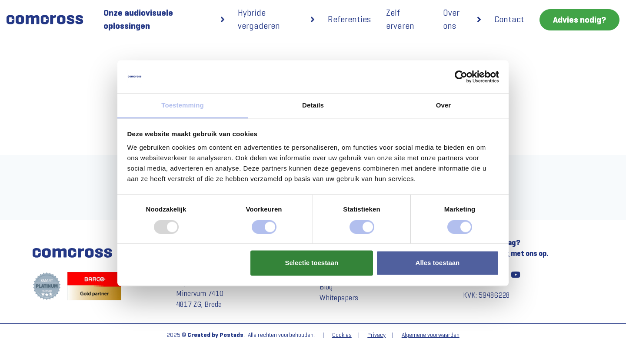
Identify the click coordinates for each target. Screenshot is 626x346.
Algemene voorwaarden (431, 335)
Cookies (342, 335)
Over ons (451, 19)
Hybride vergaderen (259, 19)
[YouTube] (515, 274)
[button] (222, 19)
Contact (509, 19)
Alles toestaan (438, 263)
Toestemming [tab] (182, 105)
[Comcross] (48, 19)
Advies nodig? (579, 19)
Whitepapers (339, 297)
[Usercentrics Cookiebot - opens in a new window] (461, 76)
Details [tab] (313, 105)
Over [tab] (443, 105)
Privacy (376, 335)
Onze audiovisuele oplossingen (138, 19)
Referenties (349, 19)
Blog (326, 287)
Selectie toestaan (312, 263)
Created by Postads (215, 335)
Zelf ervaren (400, 19)
